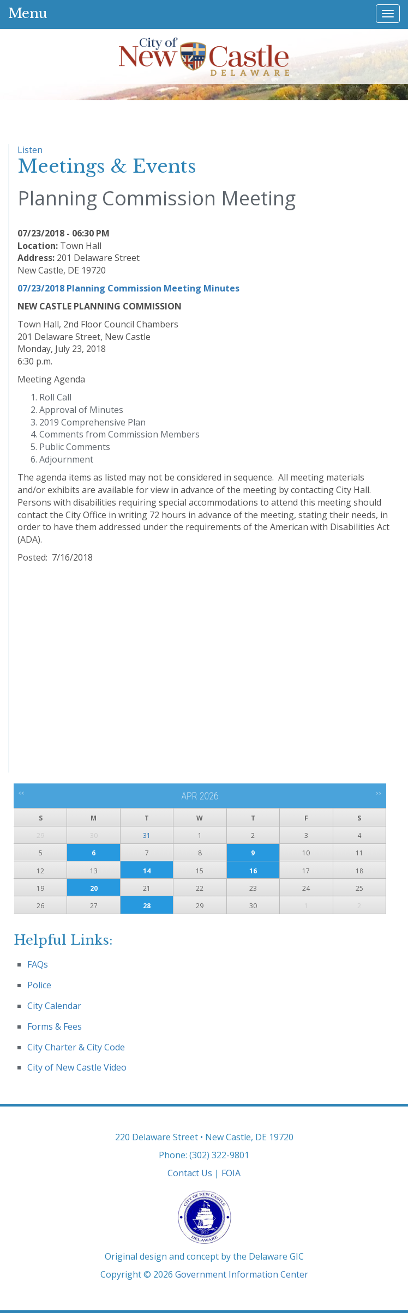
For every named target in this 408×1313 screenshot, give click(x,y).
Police (39, 985)
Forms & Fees (54, 1026)
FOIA (231, 1173)
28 (147, 905)
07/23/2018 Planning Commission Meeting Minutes (128, 288)
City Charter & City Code (76, 1047)
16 (253, 871)
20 (94, 888)
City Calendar (54, 1006)
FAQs (37, 964)
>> (378, 793)
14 (147, 871)
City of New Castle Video (77, 1067)
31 (147, 835)
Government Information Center (241, 1274)
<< (22, 793)
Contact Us (189, 1173)
